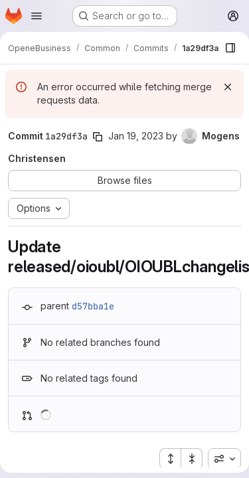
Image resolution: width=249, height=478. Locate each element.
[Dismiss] (228, 87)
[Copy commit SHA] (98, 137)
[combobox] (224, 458)
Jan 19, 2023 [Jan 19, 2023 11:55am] (135, 135)
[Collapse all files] (192, 458)
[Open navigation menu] (36, 16)
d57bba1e (93, 306)
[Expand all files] (170, 458)
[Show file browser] (230, 47)
